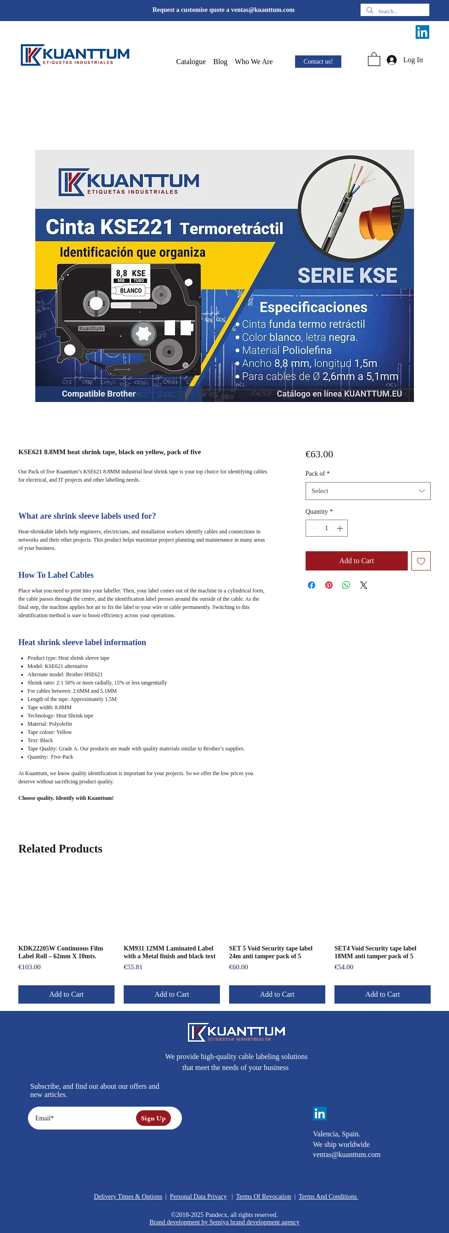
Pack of (318, 473)
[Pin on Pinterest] (328, 585)
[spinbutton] (326, 528)
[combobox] (368, 491)
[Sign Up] (153, 1118)
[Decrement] (312, 528)
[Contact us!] (318, 61)
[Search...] (394, 11)
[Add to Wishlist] (421, 560)
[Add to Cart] (66, 994)
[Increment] (340, 528)
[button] (191, 61)
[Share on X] (363, 585)
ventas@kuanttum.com (263, 9)
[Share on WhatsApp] (346, 585)
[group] (224, 938)
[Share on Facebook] (311, 585)
